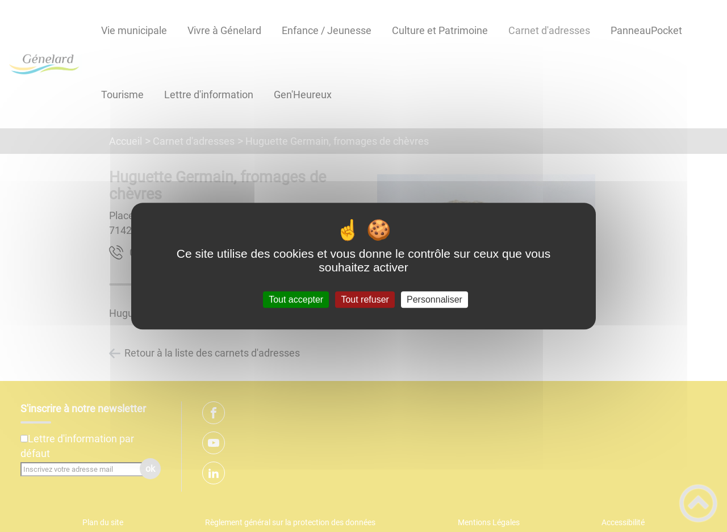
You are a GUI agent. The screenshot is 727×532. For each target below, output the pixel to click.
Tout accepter (296, 299)
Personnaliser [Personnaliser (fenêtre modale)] (434, 299)
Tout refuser (364, 299)
